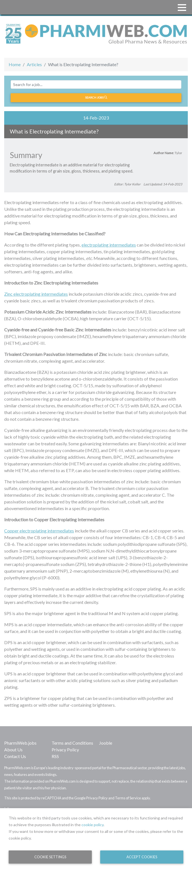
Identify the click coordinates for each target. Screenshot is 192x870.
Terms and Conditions (72, 742)
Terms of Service (128, 798)
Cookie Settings (50, 857)
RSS (55, 756)
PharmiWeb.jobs (20, 742)
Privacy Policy (65, 749)
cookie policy (92, 824)
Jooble (105, 742)
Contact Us (15, 756)
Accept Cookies (141, 857)
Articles (34, 64)
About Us (13, 749)
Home (15, 64)
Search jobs (96, 97)
